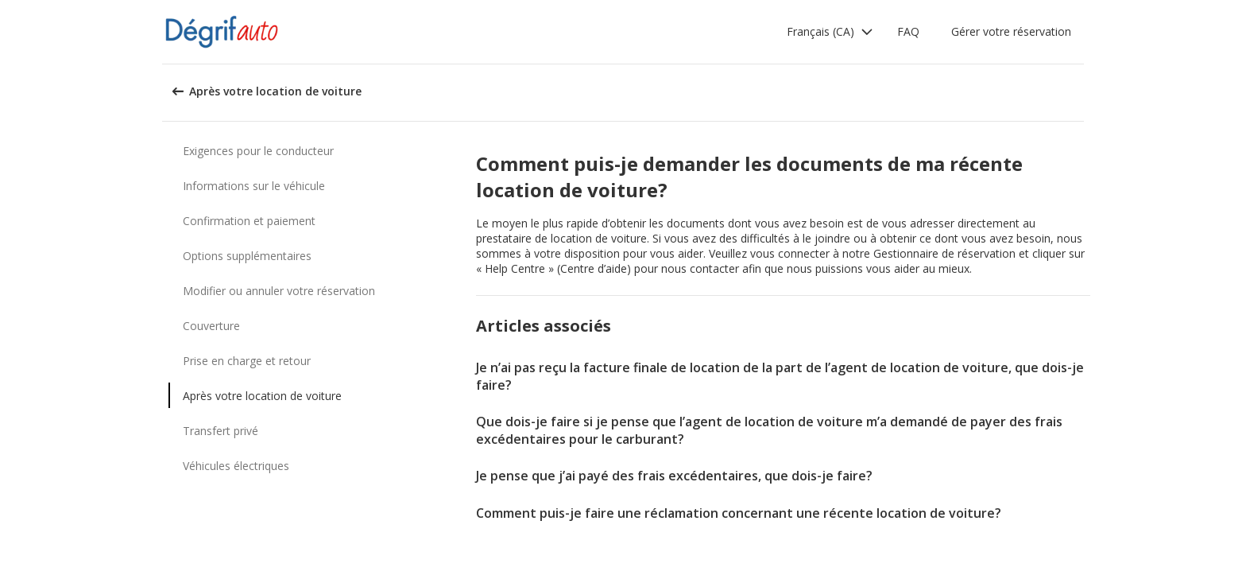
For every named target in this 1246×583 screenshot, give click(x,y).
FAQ (908, 31)
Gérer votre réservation (1011, 31)
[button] (830, 32)
